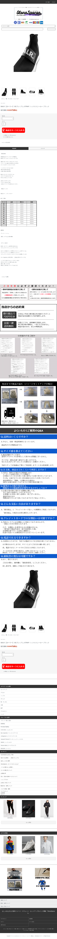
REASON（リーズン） (28, 749)
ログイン (3, 794)
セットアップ (28, 690)
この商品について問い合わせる (8, 135)
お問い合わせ (3, 924)
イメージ (43, 148)
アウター (28, 693)
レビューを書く (4, 276)
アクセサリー (28, 711)
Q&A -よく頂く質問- (5, 761)
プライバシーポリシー (42, 928)
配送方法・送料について (6, 785)
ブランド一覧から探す (28, 721)
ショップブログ (4, 779)
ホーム (3, 98)
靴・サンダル (9, 98)
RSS (30, 930)
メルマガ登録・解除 (5, 788)
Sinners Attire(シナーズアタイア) (28, 745)
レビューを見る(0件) (5, 142)
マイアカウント (4, 791)
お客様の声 (3, 773)
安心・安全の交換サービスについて (9, 776)
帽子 (28, 708)
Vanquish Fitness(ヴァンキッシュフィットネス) (28, 739)
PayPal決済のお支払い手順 (7, 754)
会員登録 (3, 792)
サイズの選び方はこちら (7, 137)
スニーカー (16, 98)
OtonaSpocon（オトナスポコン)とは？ (10, 764)
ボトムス (28, 699)
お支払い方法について (6, 782)
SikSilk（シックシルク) (28, 742)
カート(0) (46, 2)
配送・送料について (18, 928)
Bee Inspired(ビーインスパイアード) (28, 733)
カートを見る (31, 921)
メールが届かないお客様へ (7, 767)
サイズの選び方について (6, 770)
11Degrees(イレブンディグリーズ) (28, 736)
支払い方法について (10, 928)
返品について (24, 928)
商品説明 (14, 148)
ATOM (33, 930)
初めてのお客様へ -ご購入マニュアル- (10, 757)
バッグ (28, 714)
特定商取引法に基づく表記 (32, 928)
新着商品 (28, 724)
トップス (28, 696)
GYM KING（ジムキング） (28, 730)
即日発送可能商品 (28, 727)
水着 (28, 705)
